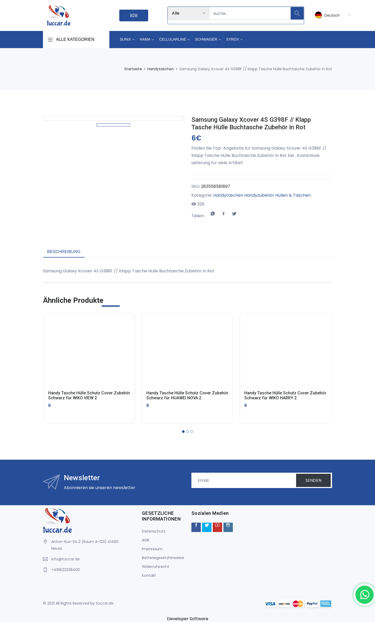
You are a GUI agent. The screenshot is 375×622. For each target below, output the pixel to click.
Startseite (133, 69)
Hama (145, 39)
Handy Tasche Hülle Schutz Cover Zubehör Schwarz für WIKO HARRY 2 (285, 395)
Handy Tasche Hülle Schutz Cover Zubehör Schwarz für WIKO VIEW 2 (89, 395)
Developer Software (187, 619)
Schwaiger (206, 39)
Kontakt (149, 575)
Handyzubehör (259, 195)
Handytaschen (160, 69)
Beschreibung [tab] (63, 251)
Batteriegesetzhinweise (163, 557)
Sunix (125, 39)
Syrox (232, 39)
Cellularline (172, 39)
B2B (134, 15)
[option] (113, 175)
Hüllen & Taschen (293, 195)
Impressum (152, 549)
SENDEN (313, 480)
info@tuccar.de (65, 559)
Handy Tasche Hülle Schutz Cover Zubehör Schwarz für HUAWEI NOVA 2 (187, 395)
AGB (145, 540)
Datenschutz (153, 531)
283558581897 (215, 186)
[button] (183, 431)
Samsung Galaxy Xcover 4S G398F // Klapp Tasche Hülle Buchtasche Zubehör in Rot (251, 123)
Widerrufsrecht (155, 566)
